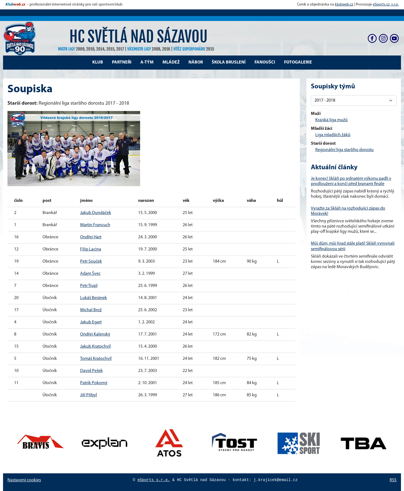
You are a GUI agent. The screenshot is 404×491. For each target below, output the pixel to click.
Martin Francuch (95, 225)
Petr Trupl (89, 286)
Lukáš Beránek (93, 298)
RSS (393, 480)
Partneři (122, 62)
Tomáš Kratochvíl (96, 359)
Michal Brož (91, 310)
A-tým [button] (147, 62)
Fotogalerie (298, 62)
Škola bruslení (229, 62)
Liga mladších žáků (332, 135)
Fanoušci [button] (265, 62)
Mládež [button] (171, 62)
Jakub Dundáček (95, 213)
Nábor (195, 62)
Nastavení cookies (24, 480)
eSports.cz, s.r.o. (386, 4)
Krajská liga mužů (331, 120)
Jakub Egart (91, 322)
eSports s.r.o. (154, 480)
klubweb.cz (344, 4)
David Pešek (91, 371)
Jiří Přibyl (88, 395)
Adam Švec (90, 273)
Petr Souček (91, 261)
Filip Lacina (90, 249)
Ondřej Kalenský (95, 334)
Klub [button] (97, 62)
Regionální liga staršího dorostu (344, 150)
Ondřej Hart (90, 237)
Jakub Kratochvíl (95, 346)
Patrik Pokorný (93, 383)
